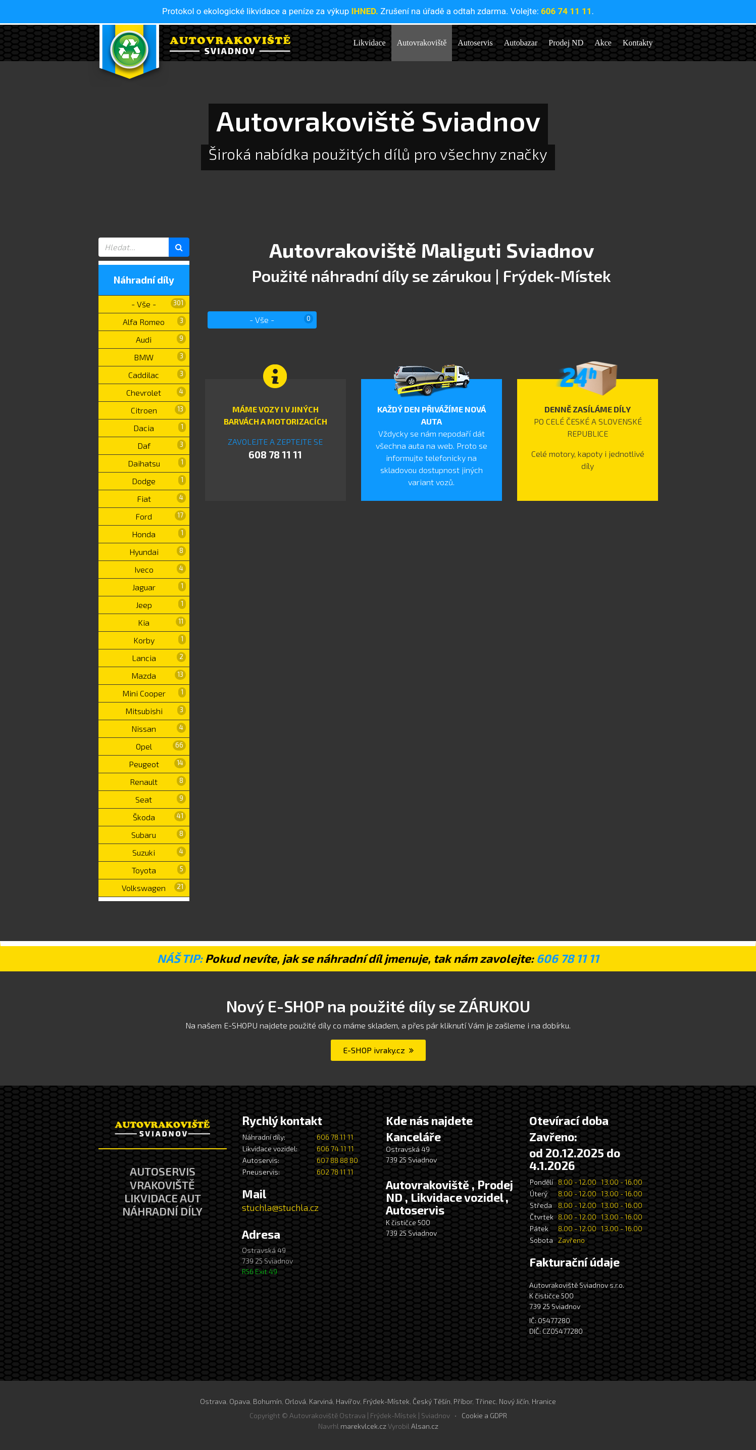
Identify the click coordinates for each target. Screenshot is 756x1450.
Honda (159, 533)
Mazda (158, 675)
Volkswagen (154, 887)
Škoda (159, 816)
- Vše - (158, 303)
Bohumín (267, 1401)
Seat (160, 798)
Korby (159, 639)
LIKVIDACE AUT (162, 1197)
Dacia (159, 427)
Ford (160, 515)
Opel (161, 745)
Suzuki (159, 852)
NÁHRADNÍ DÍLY (162, 1211)
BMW (160, 356)
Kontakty (638, 42)
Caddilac (157, 374)
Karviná (321, 1401)
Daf (161, 445)
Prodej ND (565, 42)
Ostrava (213, 1401)
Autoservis (475, 42)
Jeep (161, 604)
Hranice (544, 1401)
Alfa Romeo (154, 321)
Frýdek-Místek (386, 1401)
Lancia (159, 657)
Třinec (485, 1401)
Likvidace (370, 42)
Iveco (160, 569)
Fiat (161, 498)
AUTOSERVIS (162, 1171)
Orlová (295, 1401)
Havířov (348, 1401)
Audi (161, 339)
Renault (158, 781)
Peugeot (157, 763)
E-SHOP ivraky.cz (378, 1050)
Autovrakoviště (422, 42)
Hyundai (157, 551)
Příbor (462, 1401)
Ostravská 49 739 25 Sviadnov (267, 1261)
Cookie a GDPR (484, 1415)
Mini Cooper (154, 692)
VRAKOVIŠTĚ (162, 1184)
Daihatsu (157, 462)
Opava (239, 1401)
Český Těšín (431, 1401)
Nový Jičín (514, 1401)
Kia (162, 622)
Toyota (159, 869)
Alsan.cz (424, 1426)
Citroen (158, 409)
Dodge (159, 480)
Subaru (158, 834)
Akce (603, 42)
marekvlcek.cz (363, 1426)
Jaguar (159, 586)
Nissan (158, 728)
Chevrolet (156, 392)
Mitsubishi (155, 710)
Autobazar (521, 42)
